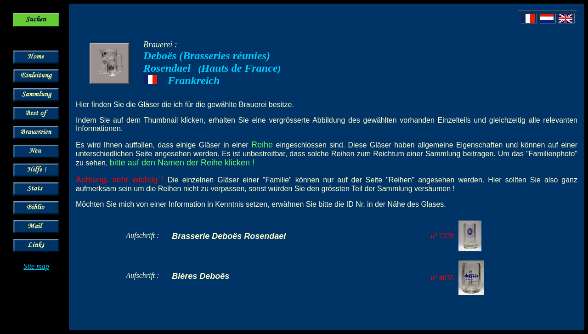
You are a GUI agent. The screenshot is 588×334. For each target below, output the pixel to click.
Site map (36, 266)
